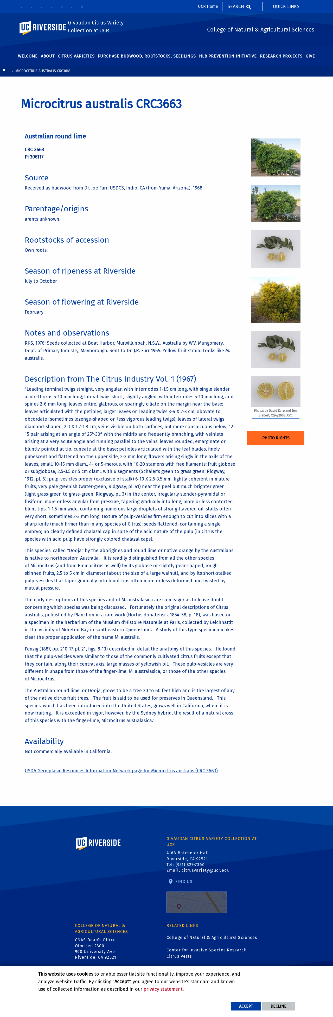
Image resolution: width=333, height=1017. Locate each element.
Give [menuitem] (310, 57)
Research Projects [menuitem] (281, 57)
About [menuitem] (48, 57)
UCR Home (208, 6)
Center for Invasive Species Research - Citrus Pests (208, 954)
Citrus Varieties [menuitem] (76, 57)
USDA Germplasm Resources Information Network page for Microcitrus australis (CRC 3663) (121, 772)
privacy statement (163, 989)
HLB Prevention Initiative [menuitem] (228, 57)
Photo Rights (276, 439)
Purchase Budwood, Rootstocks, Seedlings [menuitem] (147, 57)
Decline (278, 1006)
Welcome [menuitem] (28, 57)
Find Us (196, 897)
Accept (246, 1006)
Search (236, 6)
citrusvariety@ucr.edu (206, 871)
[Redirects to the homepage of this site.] (4, 72)
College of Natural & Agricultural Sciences (211, 939)
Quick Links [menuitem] (286, 6)
